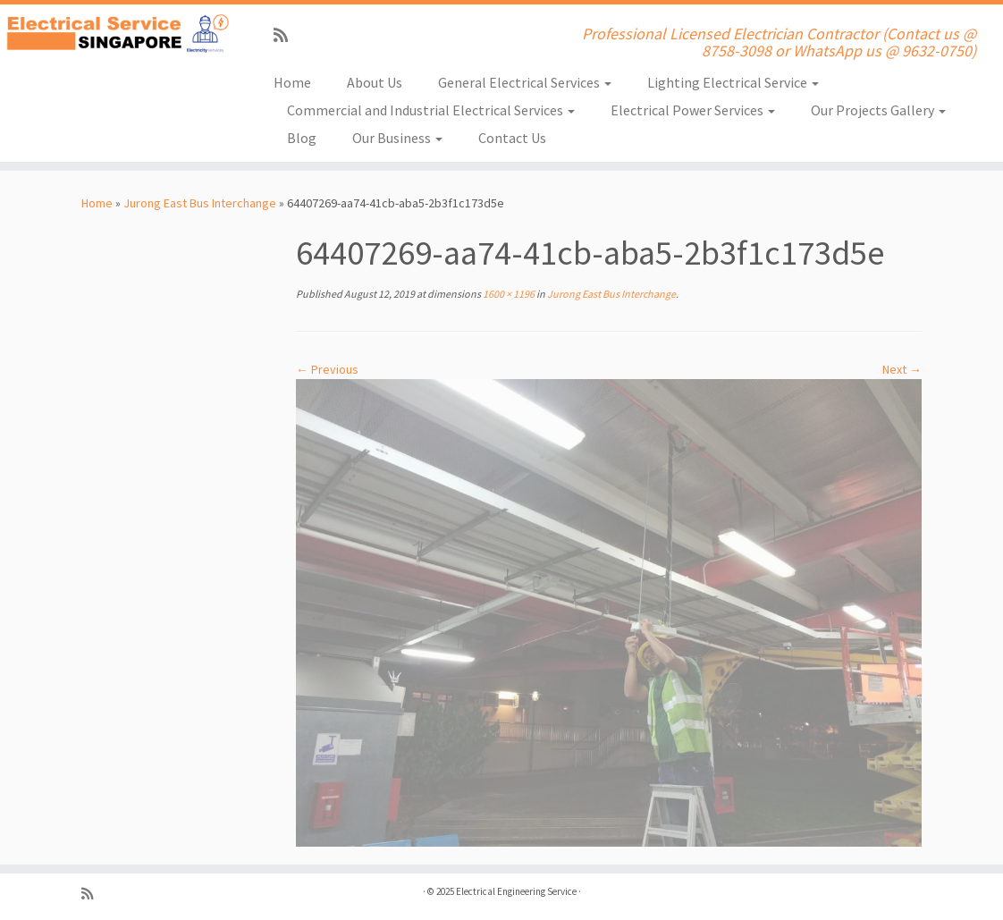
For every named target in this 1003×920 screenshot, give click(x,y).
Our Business (397, 138)
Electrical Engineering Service (516, 891)
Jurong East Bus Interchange (199, 203)
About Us (374, 82)
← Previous (327, 369)
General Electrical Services (524, 82)
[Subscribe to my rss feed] (286, 35)
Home (292, 82)
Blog (301, 138)
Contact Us (512, 138)
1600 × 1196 (508, 293)
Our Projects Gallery (878, 110)
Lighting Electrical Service (733, 82)
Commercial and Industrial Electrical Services (431, 110)
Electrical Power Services (693, 110)
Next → (902, 369)
